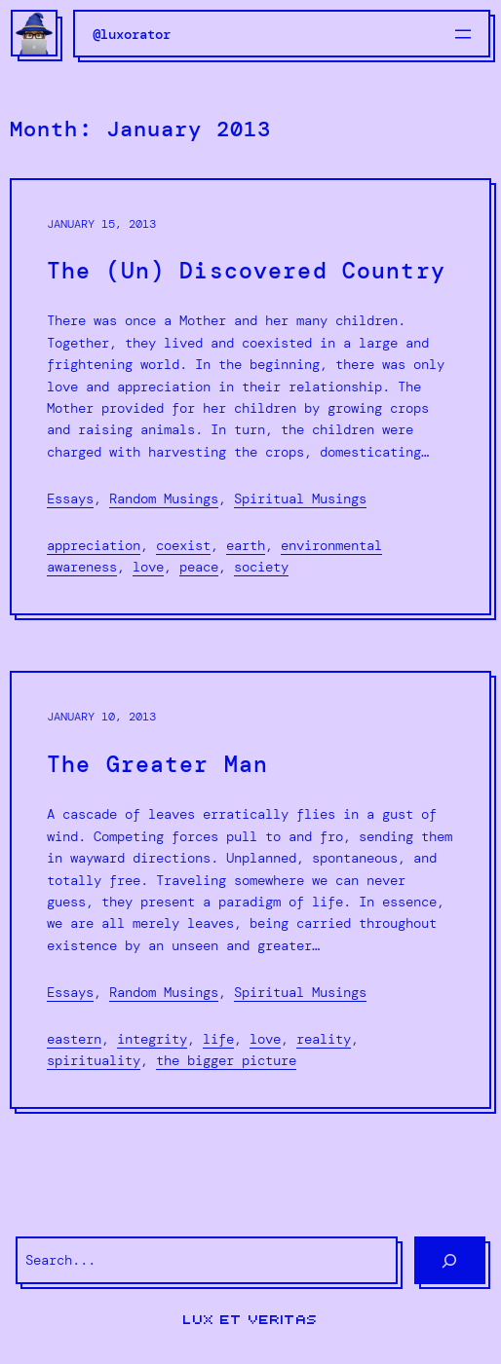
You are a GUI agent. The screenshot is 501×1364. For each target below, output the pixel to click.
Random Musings (163, 498)
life (218, 1039)
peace (198, 566)
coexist (183, 545)
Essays (70, 498)
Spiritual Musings (300, 498)
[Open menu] (463, 34)
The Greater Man (157, 765)
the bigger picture (226, 1060)
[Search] (449, 1260)
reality (323, 1039)
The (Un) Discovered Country (246, 271)
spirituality (93, 1060)
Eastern (74, 1039)
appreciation (93, 545)
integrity (152, 1039)
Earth (245, 545)
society (261, 566)
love (148, 566)
